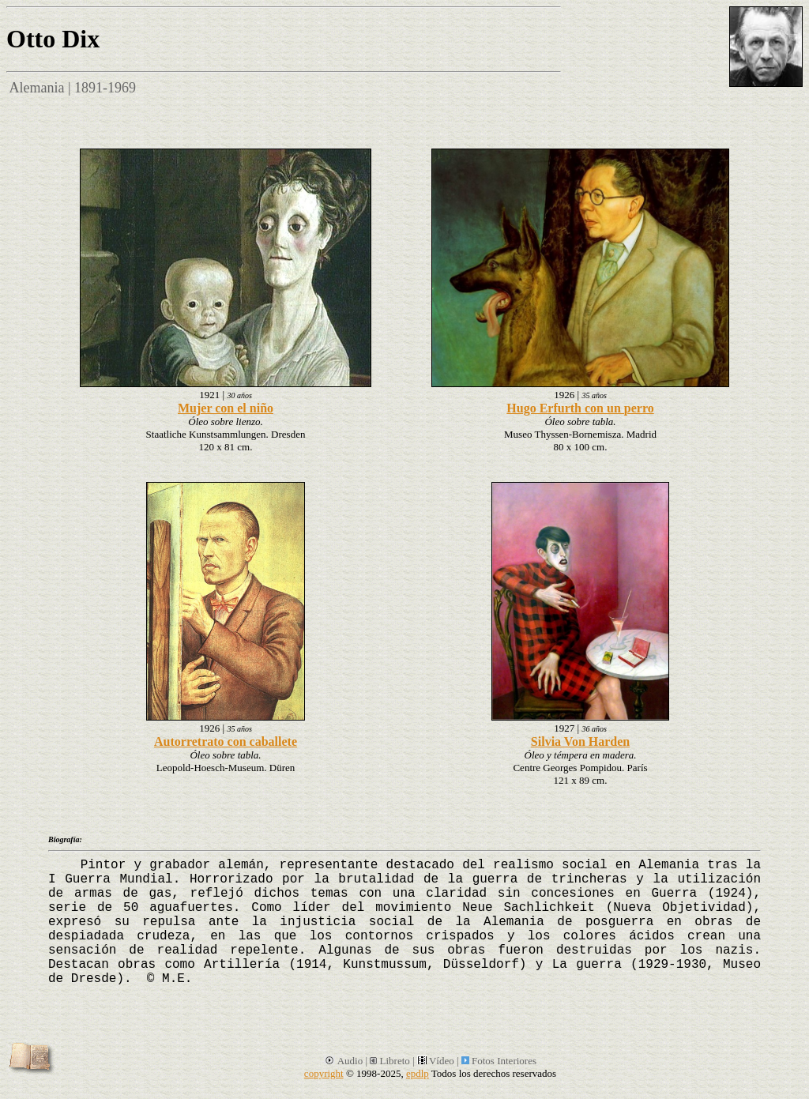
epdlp (417, 1073)
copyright (324, 1073)
